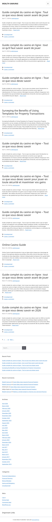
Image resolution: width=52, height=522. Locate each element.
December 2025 (6, 413)
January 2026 (6, 411)
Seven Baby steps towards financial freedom (25, 382)
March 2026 (5, 406)
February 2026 (6, 408)
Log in (4, 497)
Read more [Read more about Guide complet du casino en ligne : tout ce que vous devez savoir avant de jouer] (8, 292)
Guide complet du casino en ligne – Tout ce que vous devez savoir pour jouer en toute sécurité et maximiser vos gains (25, 179)
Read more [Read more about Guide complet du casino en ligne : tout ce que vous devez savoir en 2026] (15, 325)
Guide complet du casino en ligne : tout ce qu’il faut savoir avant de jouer (25, 46)
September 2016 (6, 464)
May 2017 (5, 449)
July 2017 (4, 447)
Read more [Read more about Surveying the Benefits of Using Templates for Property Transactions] (41, 128)
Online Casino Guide (14, 244)
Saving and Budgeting (8, 483)
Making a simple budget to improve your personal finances (30, 392)
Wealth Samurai (6, 382)
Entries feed (5, 500)
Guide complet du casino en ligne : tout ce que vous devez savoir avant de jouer (25, 276)
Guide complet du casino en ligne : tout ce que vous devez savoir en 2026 (25, 309)
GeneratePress (35, 519)
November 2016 (6, 459)
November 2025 (6, 415)
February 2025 (6, 437)
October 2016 (6, 462)
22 (8, 339)
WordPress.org (6, 505)
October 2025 (6, 418)
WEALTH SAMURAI (10, 3)
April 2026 (5, 403)
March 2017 (5, 454)
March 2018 (5, 445)
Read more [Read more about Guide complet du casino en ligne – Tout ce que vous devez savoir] (23, 96)
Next (12, 339)
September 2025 (6, 420)
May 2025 (5, 430)
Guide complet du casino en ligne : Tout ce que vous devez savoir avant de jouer (25, 13)
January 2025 (6, 440)
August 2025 (5, 423)
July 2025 (4, 425)
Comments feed (6, 502)
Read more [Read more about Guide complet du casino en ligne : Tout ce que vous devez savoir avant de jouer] (16, 30)
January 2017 (6, 457)
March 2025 (5, 435)
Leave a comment (9, 36)
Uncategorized (8, 34)
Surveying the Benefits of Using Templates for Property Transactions (23, 112)
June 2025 (5, 428)
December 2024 (6, 442)
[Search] (24, 348)
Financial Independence (9, 476)
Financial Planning (7, 478)
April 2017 (5, 452)
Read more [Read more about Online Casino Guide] (16, 260)
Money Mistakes (6, 481)
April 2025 (5, 432)
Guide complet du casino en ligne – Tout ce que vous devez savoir (25, 79)
